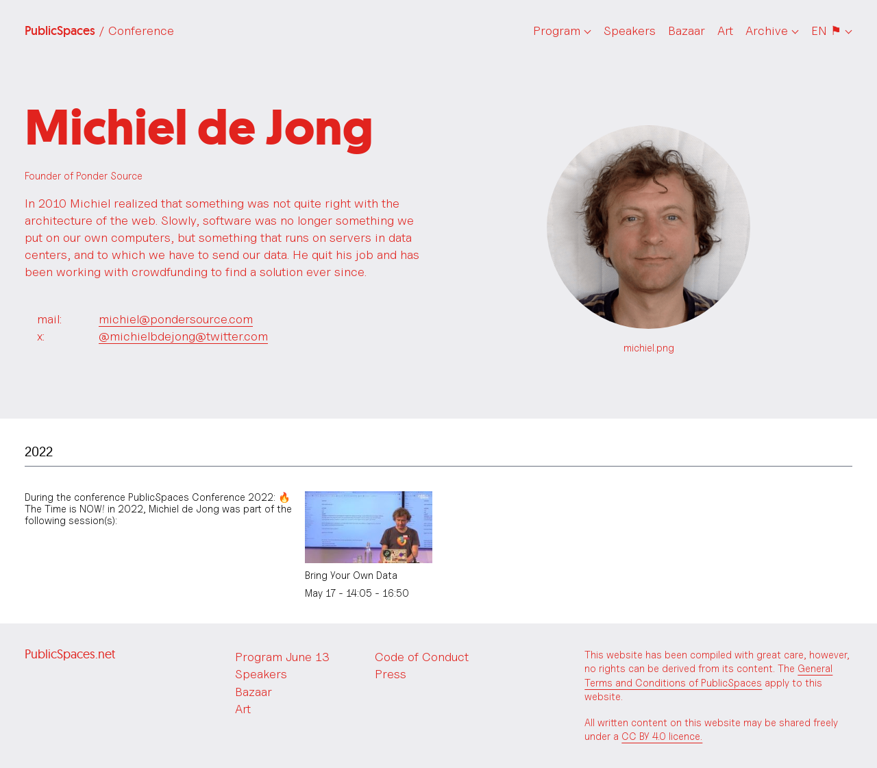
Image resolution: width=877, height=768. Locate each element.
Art (725, 30)
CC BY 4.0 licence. (661, 736)
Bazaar (686, 30)
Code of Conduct (422, 656)
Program (556, 30)
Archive (766, 30)
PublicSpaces (99, 31)
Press (390, 674)
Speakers (630, 30)
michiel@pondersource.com (176, 319)
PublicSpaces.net (70, 654)
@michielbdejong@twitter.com (183, 336)
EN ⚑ (826, 30)
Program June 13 (282, 656)
